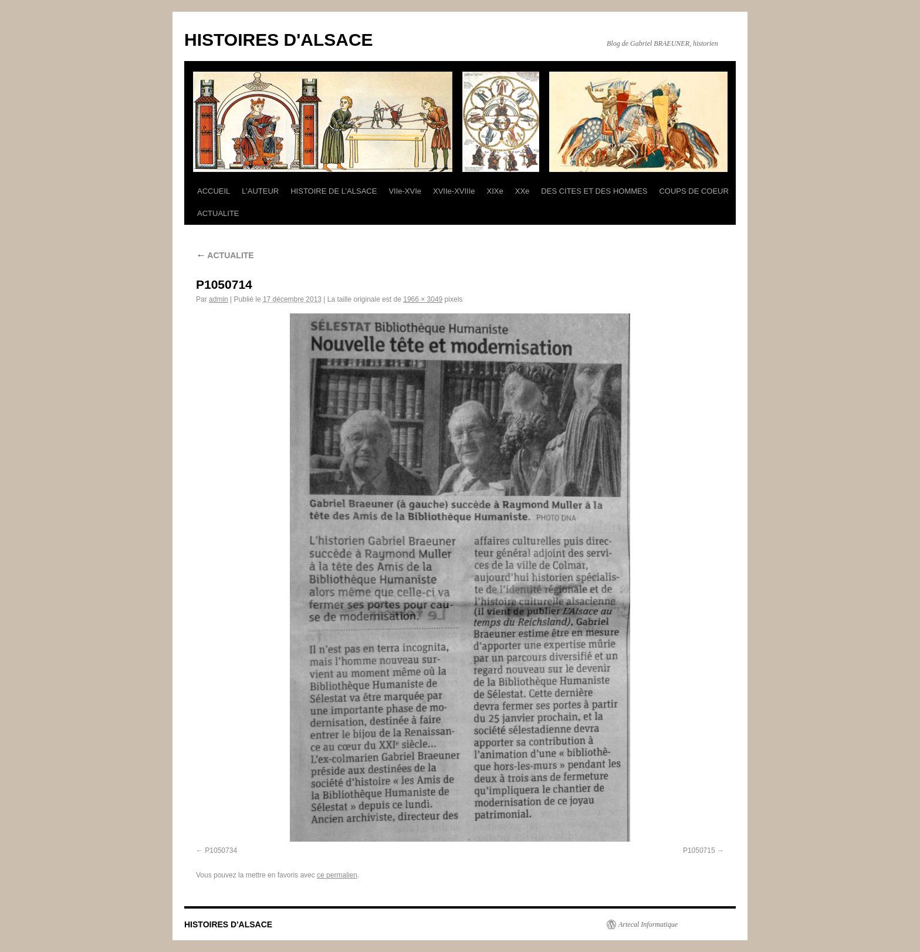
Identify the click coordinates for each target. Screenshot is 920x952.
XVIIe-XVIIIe (454, 191)
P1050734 (221, 850)
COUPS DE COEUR (693, 191)
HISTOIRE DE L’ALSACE (333, 191)
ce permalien (337, 875)
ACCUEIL (213, 191)
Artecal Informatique (648, 924)
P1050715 (699, 850)
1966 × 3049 (422, 299)
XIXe (495, 191)
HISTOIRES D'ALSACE (278, 39)
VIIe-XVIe (404, 191)
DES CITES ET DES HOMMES (594, 191)
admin (218, 299)
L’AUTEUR (260, 191)
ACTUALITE (218, 213)
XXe (522, 191)
